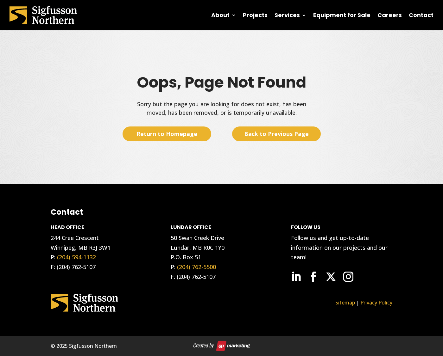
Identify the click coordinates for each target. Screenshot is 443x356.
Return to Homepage (166, 134)
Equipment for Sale (341, 15)
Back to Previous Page (276, 134)
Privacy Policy (376, 302)
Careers (389, 15)
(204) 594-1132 (76, 257)
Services (287, 15)
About (220, 15)
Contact (421, 15)
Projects (255, 15)
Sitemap (345, 302)
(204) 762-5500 (196, 267)
